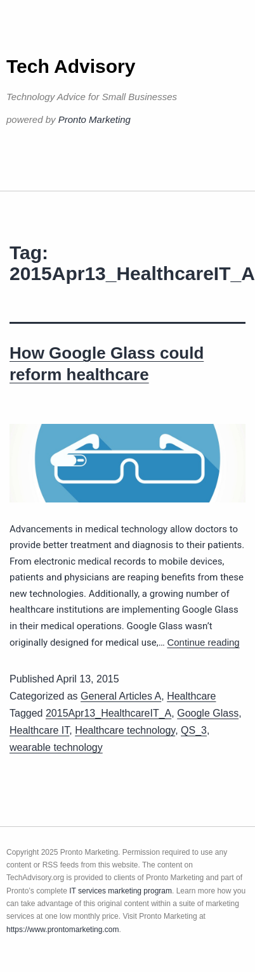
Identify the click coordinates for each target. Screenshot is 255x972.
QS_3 (194, 730)
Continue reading (203, 642)
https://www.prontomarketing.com (62, 929)
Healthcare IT (39, 730)
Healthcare (191, 696)
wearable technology (56, 747)
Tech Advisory (70, 66)
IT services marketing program (120, 890)
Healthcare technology (125, 730)
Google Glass (208, 713)
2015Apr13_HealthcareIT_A (108, 713)
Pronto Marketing (94, 119)
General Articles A (121, 696)
